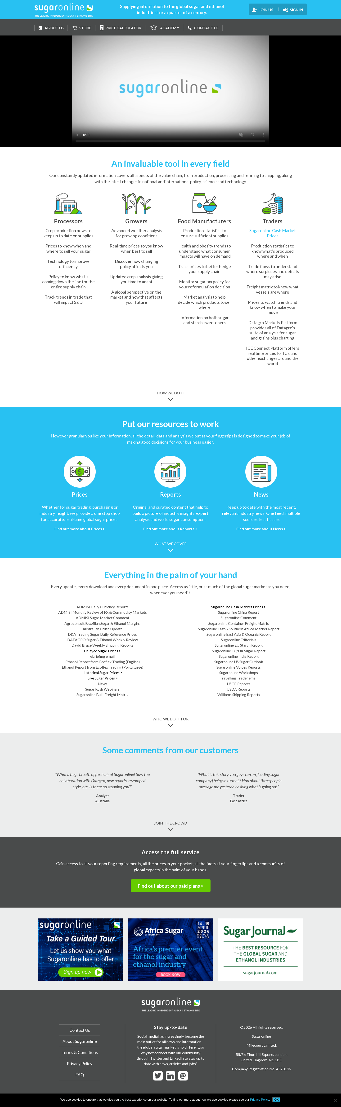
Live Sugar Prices (102, 678)
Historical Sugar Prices (102, 672)
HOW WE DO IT (170, 396)
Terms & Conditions (80, 1052)
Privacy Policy (79, 1063)
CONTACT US (203, 28)
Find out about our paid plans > (170, 886)
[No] (335, 1100)
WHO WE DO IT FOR (170, 722)
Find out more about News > (261, 528)
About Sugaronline (80, 1041)
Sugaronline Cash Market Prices (272, 233)
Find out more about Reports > (170, 528)
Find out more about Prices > (79, 528)
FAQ (79, 1074)
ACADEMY (164, 27)
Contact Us (79, 1030)
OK (276, 1099)
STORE (81, 28)
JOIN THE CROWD (170, 826)
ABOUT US (51, 28)
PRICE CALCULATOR (120, 27)
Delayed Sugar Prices (102, 650)
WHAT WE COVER (171, 547)
